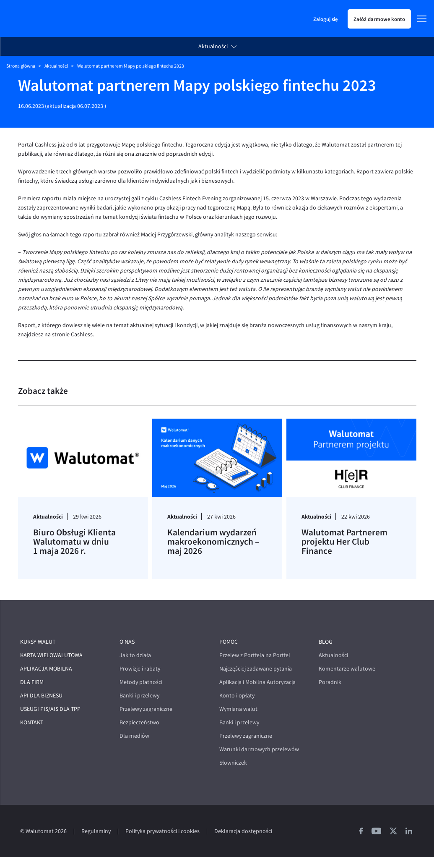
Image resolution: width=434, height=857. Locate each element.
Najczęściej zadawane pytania (255, 668)
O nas (127, 641)
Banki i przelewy (139, 695)
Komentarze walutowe (347, 668)
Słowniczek (233, 762)
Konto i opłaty (237, 695)
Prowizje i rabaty (140, 668)
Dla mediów (134, 735)
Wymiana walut (238, 709)
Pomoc (228, 641)
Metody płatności (141, 682)
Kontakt (31, 722)
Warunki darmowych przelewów (259, 749)
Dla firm (32, 682)
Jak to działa (135, 655)
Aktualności (213, 46)
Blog (326, 641)
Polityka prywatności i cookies (162, 831)
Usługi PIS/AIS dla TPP (50, 709)
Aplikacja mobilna (46, 668)
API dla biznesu (41, 695)
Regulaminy (96, 831)
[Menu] (422, 19)
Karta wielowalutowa (51, 655)
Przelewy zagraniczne (146, 709)
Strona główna (20, 66)
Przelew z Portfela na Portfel (254, 655)
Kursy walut (37, 641)
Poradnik (330, 682)
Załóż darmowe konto (379, 19)
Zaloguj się (325, 19)
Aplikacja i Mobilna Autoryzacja (257, 682)
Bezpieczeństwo (139, 722)
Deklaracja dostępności (243, 831)
